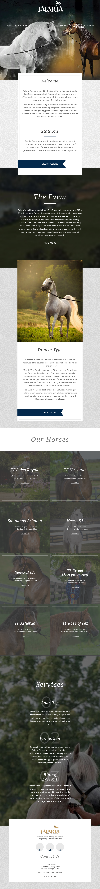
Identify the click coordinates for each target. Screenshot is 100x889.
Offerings (64, 26)
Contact (91, 26)
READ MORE (50, 243)
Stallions (36, 26)
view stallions (50, 164)
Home (8, 26)
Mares (50, 26)
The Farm (22, 26)
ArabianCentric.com (55, 839)
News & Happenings (78, 25)
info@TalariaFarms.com (52, 873)
